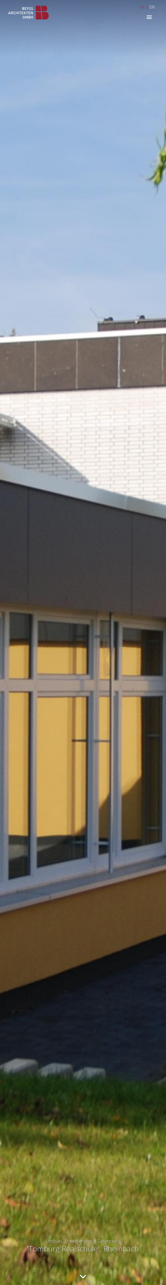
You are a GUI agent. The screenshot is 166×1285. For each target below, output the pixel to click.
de (141, 7)
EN (152, 7)
